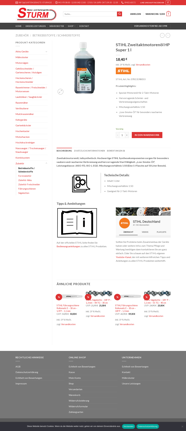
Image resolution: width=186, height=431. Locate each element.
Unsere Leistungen (35, 26)
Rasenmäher (22, 102)
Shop (71, 26)
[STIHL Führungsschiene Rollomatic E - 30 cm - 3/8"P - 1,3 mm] (128, 295)
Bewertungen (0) (116, 151)
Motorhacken (23, 136)
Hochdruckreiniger (25, 142)
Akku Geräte (22, 51)
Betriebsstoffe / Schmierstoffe (56, 35)
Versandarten (75, 389)
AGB (18, 366)
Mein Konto (75, 377)
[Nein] (182, 427)
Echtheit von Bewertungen (29, 377)
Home (19, 26)
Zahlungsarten (76, 411)
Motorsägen (22, 62)
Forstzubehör (24, 176)
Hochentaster (23, 131)
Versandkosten (143, 64)
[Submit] (119, 14)
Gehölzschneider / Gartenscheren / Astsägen (29, 70)
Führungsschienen (27, 188)
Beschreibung (64, 151)
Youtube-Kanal (123, 257)
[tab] (64, 151)
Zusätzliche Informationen (89, 151)
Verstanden (129, 426)
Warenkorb (74, 395)
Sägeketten (23, 193)
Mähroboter (56, 26)
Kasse (72, 372)
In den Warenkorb (147, 134)
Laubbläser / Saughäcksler (29, 96)
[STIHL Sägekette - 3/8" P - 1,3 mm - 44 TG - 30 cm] (99, 293)
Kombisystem (23, 157)
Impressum (21, 383)
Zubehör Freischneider (29, 184)
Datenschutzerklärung (27, 372)
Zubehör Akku (25, 180)
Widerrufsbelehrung (79, 400)
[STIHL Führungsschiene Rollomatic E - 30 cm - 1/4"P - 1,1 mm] (70, 295)
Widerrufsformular (78, 406)
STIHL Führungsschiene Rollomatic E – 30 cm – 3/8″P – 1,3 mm (126, 308)
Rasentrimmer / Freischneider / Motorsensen (31, 89)
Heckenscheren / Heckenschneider (24, 80)
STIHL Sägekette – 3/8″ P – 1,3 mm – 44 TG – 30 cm (98, 301)
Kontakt (84, 26)
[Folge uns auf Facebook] (168, 2)
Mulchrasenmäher (25, 114)
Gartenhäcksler (23, 125)
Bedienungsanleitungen (68, 246)
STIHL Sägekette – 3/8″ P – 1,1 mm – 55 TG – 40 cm (157, 301)
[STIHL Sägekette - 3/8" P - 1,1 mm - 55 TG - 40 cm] (157, 293)
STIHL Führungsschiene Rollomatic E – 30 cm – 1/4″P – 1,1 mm (68, 308)
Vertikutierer (22, 108)
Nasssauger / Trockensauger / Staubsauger (31, 150)
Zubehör (22, 35)
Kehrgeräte (21, 119)
